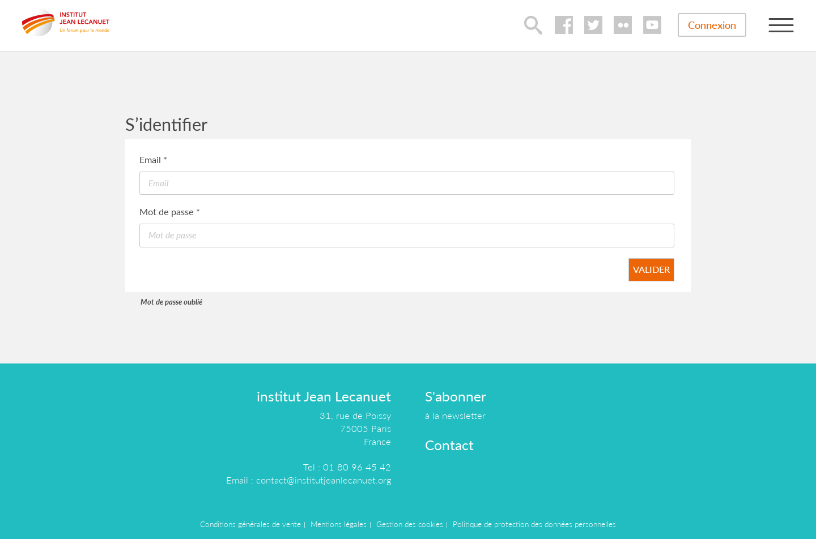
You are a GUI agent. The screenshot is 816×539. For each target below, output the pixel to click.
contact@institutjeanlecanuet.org (323, 479)
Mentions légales (339, 524)
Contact (449, 445)
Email (153, 159)
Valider (651, 269)
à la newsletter (455, 415)
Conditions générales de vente (250, 524)
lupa (533, 24)
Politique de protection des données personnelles (534, 524)
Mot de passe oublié (171, 301)
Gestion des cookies (409, 524)
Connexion (712, 25)
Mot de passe (169, 211)
